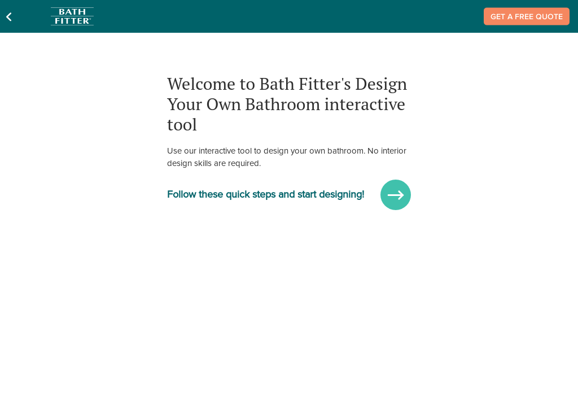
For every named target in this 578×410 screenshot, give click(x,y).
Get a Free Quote (527, 16)
